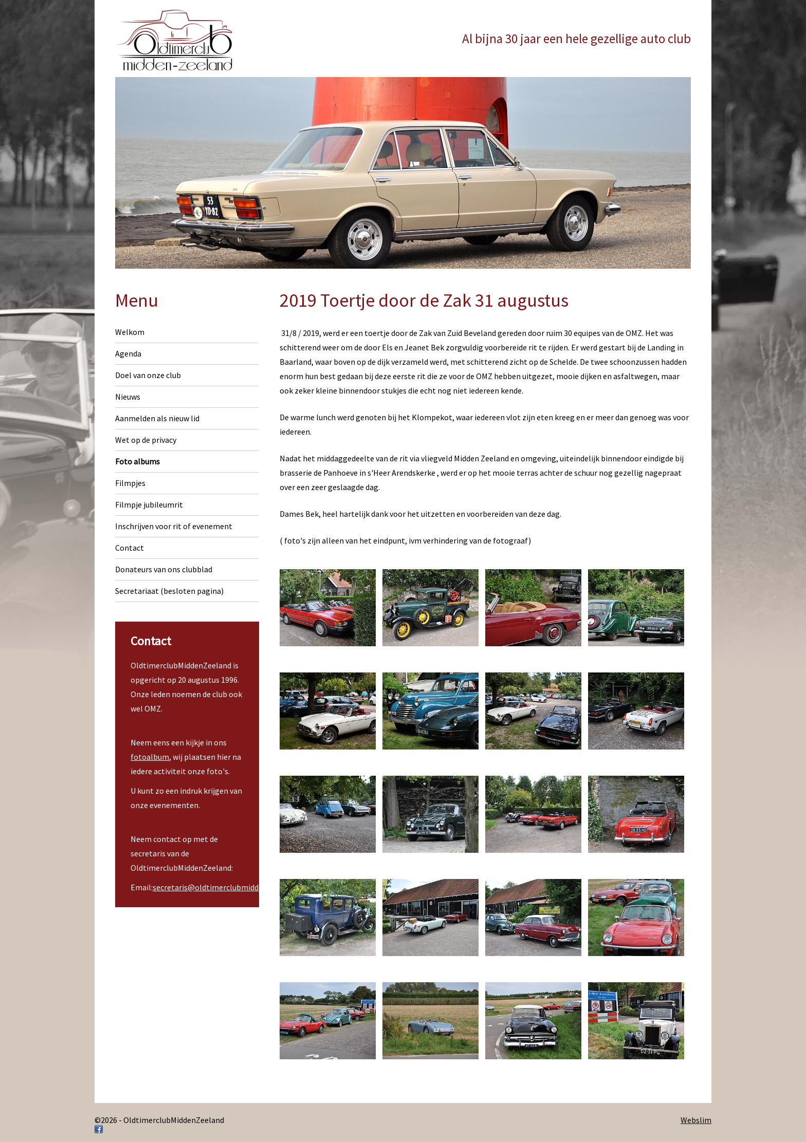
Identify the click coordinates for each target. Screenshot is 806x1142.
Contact (129, 547)
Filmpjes (130, 483)
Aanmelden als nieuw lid (157, 418)
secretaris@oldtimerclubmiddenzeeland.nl (228, 887)
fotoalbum (150, 757)
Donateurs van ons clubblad (163, 569)
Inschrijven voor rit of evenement (173, 526)
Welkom (129, 332)
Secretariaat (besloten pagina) (169, 591)
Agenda (128, 353)
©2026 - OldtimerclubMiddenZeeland (159, 1120)
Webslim (696, 1120)
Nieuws (127, 396)
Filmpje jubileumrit (149, 504)
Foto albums (137, 461)
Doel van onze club (148, 375)
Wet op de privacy (145, 440)
